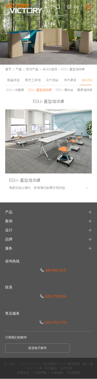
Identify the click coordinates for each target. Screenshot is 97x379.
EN (76, 7)
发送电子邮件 (37, 348)
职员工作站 (33, 80)
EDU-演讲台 (64, 90)
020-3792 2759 (53, 322)
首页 (8, 69)
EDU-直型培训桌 (73, 69)
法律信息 (57, 373)
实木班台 (52, 80)
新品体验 (13, 80)
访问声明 (40, 373)
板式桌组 (70, 80)
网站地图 (74, 373)
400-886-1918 (53, 270)
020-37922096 (53, 296)
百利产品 (32, 69)
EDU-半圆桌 (15, 90)
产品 (19, 69)
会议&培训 (49, 69)
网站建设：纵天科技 (58, 368)
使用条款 (23, 373)
